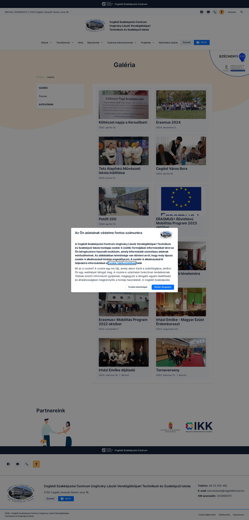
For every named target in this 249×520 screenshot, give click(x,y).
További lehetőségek (137, 287)
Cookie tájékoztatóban (122, 263)
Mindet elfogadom (162, 287)
